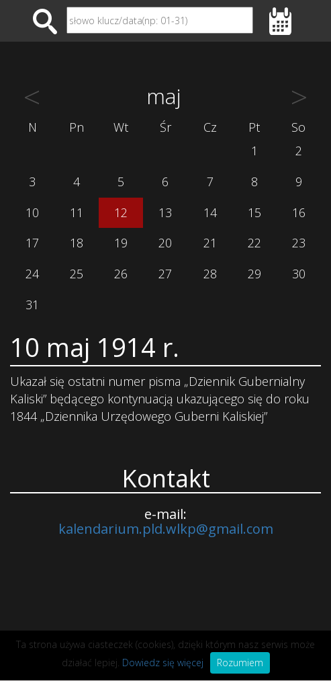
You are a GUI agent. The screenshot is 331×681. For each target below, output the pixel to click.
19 (121, 243)
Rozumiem (240, 662)
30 (298, 274)
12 (121, 212)
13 (165, 212)
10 (32, 212)
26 (121, 274)
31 (32, 304)
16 (298, 212)
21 (210, 243)
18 (76, 243)
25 (76, 274)
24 (32, 274)
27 (165, 274)
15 (254, 212)
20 (165, 243)
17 (32, 243)
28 (210, 274)
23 (298, 243)
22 (254, 243)
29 (254, 274)
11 (76, 212)
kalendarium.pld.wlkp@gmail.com (165, 529)
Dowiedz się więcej (162, 662)
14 (210, 212)
